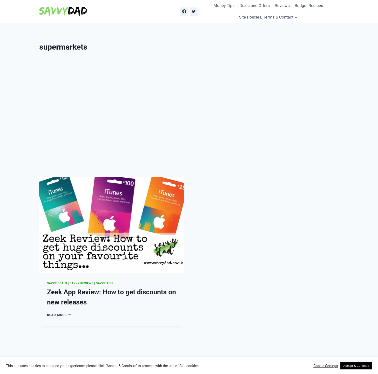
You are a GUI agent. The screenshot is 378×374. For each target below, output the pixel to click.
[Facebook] (184, 11)
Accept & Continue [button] (356, 366)
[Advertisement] (189, 124)
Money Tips (224, 5)
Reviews (282, 5)
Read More (59, 315)
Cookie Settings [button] (325, 366)
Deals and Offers (254, 5)
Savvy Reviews (81, 283)
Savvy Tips (104, 283)
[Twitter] (194, 11)
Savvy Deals (57, 283)
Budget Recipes (309, 5)
